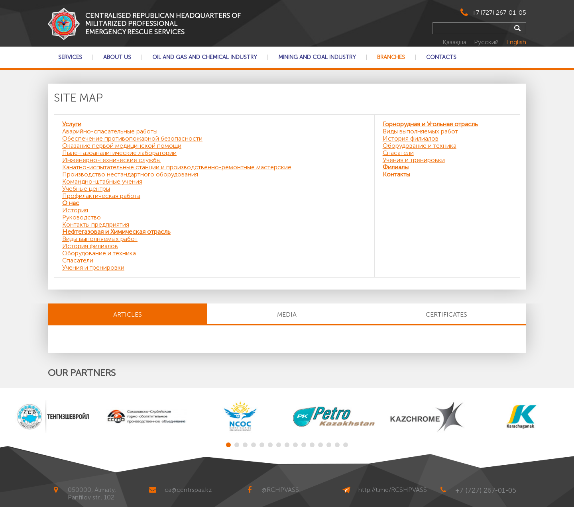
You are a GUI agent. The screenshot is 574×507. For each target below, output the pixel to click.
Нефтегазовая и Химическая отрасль (116, 231)
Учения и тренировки (93, 267)
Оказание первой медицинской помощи (121, 145)
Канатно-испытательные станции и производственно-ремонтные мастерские (176, 167)
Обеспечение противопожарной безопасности (132, 138)
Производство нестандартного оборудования (130, 174)
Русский (487, 42)
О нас (70, 203)
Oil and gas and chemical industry (204, 57)
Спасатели (77, 260)
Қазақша (455, 42)
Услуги (71, 124)
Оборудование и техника (99, 253)
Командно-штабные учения (102, 181)
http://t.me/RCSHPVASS (392, 489)
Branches (391, 57)
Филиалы (396, 167)
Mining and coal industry (317, 57)
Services (70, 57)
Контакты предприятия (95, 224)
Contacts (441, 57)
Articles (127, 314)
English (516, 42)
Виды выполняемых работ (100, 239)
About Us (117, 57)
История (75, 210)
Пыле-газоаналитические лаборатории (119, 153)
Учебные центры (86, 188)
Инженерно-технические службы (111, 160)
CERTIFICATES (446, 314)
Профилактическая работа (101, 196)
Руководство (81, 217)
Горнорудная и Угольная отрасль (430, 124)
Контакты (396, 174)
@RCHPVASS (280, 489)
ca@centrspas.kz (188, 489)
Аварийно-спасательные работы (109, 131)
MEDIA (287, 314)
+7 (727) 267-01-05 (499, 12)
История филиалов (90, 246)
